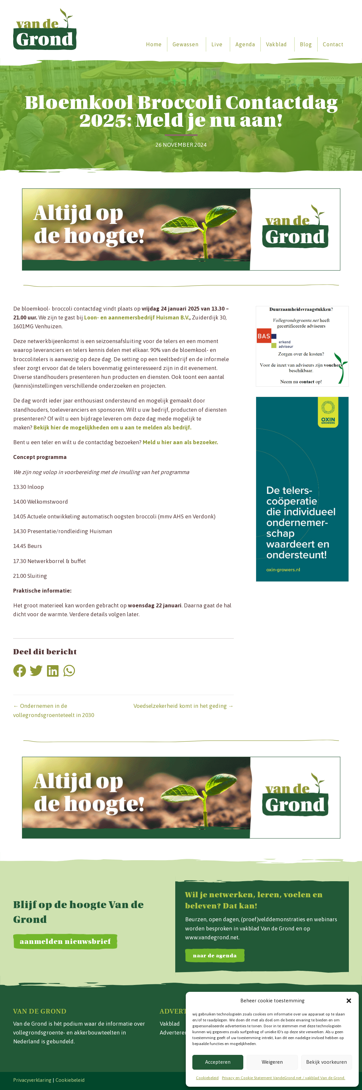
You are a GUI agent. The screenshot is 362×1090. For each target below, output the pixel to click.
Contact (333, 44)
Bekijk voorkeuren (326, 1062)
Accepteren (217, 1062)
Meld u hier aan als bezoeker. (180, 442)
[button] (349, 1000)
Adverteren (174, 1032)
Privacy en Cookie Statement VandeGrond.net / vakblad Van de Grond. (283, 1078)
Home (154, 44)
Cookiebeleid (207, 1078)
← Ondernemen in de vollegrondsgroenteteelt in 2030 (53, 710)
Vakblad (276, 44)
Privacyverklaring (32, 1080)
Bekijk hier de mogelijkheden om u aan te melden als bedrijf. (112, 427)
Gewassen (186, 44)
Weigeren (272, 1062)
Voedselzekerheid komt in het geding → (183, 706)
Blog (306, 44)
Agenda (245, 44)
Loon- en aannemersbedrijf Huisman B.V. (136, 317)
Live (217, 44)
